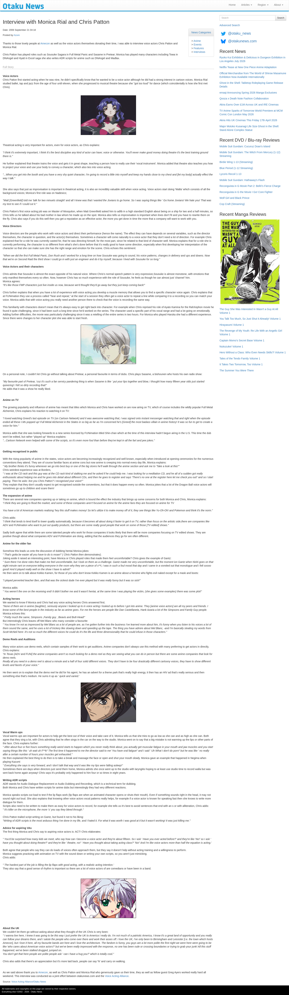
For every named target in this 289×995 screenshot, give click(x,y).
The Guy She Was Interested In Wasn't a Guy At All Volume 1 (249, 311)
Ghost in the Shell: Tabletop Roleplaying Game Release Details (251, 84)
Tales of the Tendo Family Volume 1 (240, 358)
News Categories (201, 32)
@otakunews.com (242, 41)
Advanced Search (230, 25)
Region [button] (263, 4)
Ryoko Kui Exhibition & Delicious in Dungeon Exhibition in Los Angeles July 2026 (252, 59)
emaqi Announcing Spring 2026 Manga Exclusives (248, 92)
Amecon (45, 43)
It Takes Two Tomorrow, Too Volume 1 (241, 364)
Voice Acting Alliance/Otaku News (28, 981)
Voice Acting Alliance (116, 976)
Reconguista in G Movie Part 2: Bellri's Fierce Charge (250, 185)
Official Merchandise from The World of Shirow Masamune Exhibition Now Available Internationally (253, 75)
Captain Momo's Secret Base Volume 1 (242, 340)
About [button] (278, 4)
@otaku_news (239, 33)
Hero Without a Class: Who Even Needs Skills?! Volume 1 (253, 352)
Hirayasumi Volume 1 (232, 324)
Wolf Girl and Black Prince (234, 197)
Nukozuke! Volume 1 (231, 346)
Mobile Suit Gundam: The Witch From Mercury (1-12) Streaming (250, 154)
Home (232, 4)
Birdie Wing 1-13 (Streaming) (236, 162)
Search (280, 18)
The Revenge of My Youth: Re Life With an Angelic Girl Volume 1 (251, 332)
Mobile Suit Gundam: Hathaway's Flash (242, 180)
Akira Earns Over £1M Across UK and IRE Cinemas (249, 104)
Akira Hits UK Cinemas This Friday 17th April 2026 (248, 120)
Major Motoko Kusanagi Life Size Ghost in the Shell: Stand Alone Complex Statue (249, 128)
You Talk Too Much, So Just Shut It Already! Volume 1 (250, 318)
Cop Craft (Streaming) (232, 204)
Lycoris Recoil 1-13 (230, 174)
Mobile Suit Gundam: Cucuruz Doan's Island (245, 146)
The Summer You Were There (237, 370)
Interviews (199, 51)
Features (199, 48)
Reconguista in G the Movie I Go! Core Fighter (246, 192)
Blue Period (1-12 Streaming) (236, 168)
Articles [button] (246, 4)
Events (197, 44)
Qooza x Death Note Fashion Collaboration (244, 98)
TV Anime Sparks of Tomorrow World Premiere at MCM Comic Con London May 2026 (251, 112)
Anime (197, 40)
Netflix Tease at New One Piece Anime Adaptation (248, 67)
